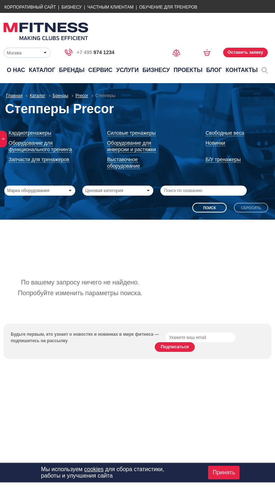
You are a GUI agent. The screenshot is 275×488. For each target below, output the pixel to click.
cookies (93, 469)
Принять (224, 472)
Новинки (215, 143)
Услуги (127, 70)
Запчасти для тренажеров (39, 159)
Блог (214, 70)
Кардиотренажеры (30, 133)
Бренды (72, 70)
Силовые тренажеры (131, 133)
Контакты (242, 70)
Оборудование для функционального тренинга (40, 146)
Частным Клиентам (110, 7)
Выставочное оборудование (123, 163)
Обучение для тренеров (168, 7)
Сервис (100, 70)
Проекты (188, 70)
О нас (16, 70)
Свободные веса (225, 133)
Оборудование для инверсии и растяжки (131, 146)
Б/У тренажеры (223, 159)
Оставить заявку (245, 52)
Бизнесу (72, 7)
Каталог (42, 70)
